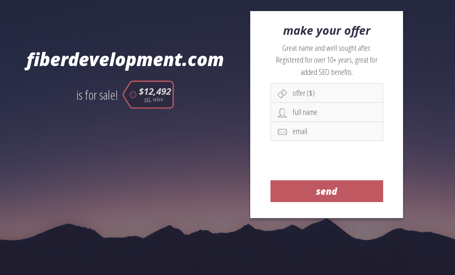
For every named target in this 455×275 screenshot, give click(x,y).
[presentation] (327, 160)
